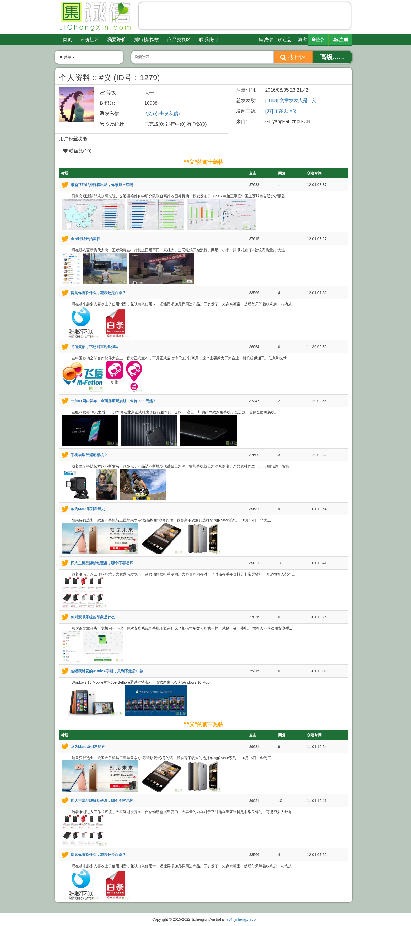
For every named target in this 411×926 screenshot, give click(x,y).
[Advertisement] (245, 17)
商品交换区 (179, 39)
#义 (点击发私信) (162, 113)
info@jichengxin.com (242, 919)
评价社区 (89, 39)
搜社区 (293, 57)
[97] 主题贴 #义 (281, 111)
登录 (318, 39)
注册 (340, 39)
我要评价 (116, 39)
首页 (67, 39)
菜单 (66, 57)
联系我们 (208, 39)
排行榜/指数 (146, 39)
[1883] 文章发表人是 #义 (290, 100)
